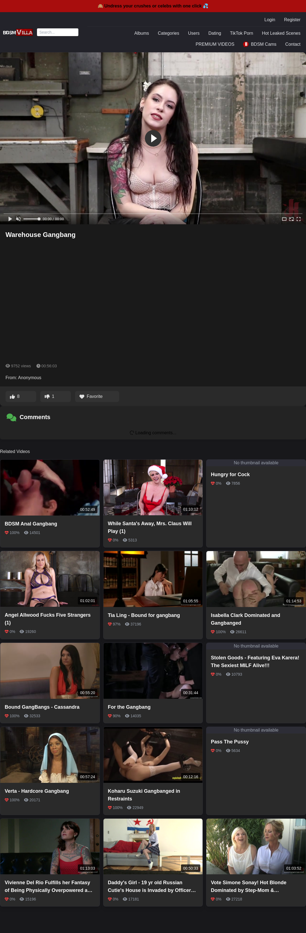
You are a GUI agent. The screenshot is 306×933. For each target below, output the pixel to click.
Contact (292, 44)
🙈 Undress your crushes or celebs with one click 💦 (153, 6)
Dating (214, 33)
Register (292, 19)
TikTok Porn (241, 33)
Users (193, 33)
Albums (141, 33)
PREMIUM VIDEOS (215, 44)
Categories (168, 33)
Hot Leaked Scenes (281, 33)
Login (269, 19)
